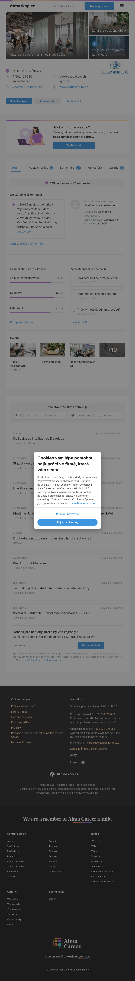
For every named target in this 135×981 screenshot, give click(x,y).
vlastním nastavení (83, 503)
